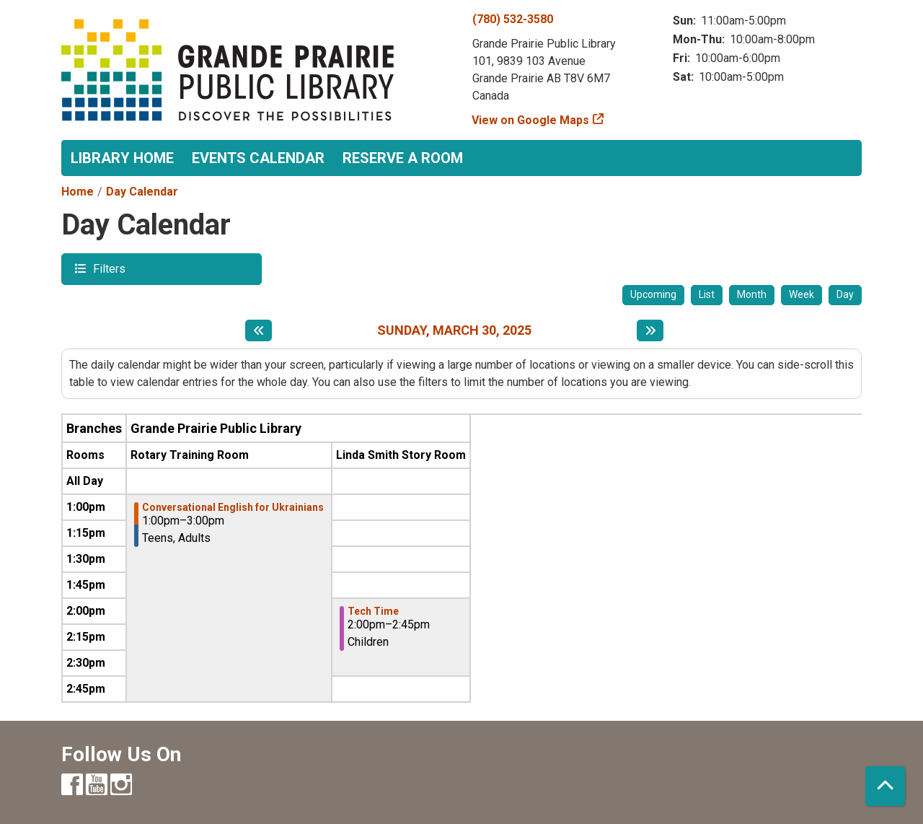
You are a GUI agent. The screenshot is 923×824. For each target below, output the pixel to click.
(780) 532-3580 (512, 19)
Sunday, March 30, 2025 (454, 330)
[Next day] (650, 330)
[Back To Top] (885, 786)
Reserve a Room (403, 158)
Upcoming (653, 294)
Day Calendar (142, 191)
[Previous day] (258, 330)
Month (752, 294)
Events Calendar (258, 158)
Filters (107, 268)
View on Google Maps (530, 120)
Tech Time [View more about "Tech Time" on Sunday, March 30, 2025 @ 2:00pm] (373, 611)
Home (77, 191)
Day (845, 294)
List (707, 294)
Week (801, 294)
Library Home (122, 158)
